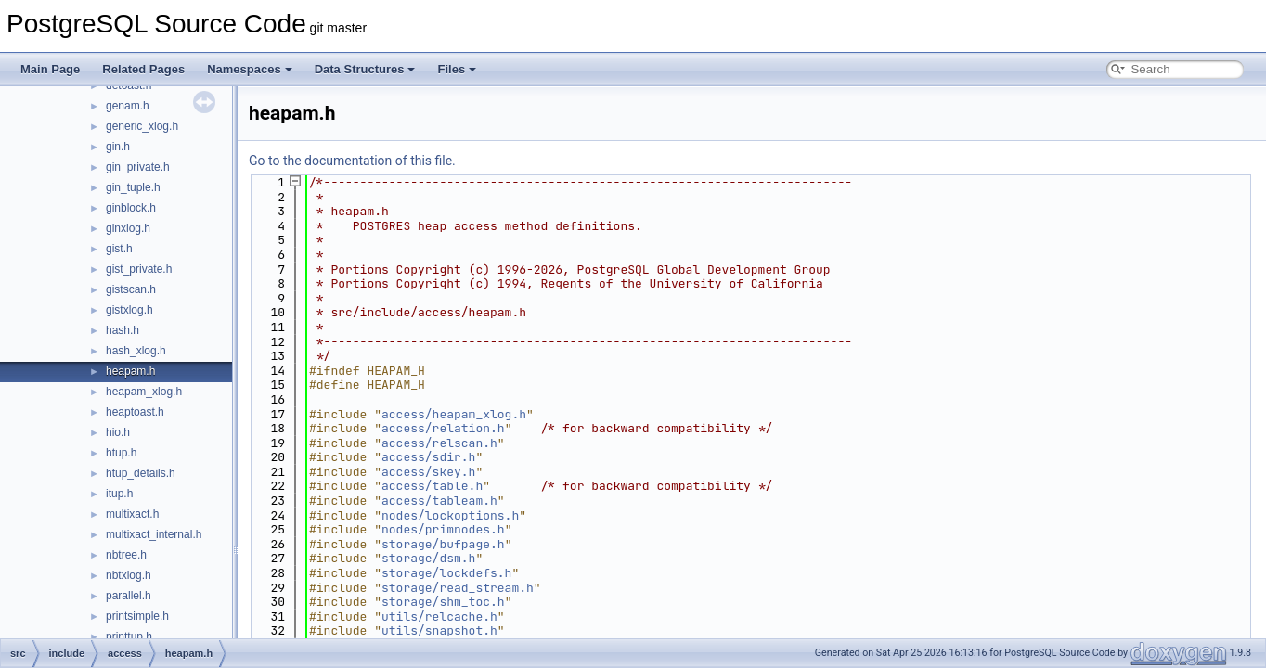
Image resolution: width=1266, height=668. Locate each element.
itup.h (119, 493)
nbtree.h (126, 554)
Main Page (50, 69)
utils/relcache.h (439, 616)
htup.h (121, 452)
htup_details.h (140, 473)
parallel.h (128, 595)
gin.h (118, 146)
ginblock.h (131, 207)
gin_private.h (138, 167)
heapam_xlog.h (144, 391)
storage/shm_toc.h (443, 602)
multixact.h (132, 513)
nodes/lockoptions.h (450, 515)
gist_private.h (139, 269)
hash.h (122, 330)
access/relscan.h (439, 443)
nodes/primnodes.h (443, 529)
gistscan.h (131, 289)
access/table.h (432, 486)
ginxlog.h (128, 228)
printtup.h (129, 636)
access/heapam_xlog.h (453, 414)
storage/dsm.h (428, 558)
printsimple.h (137, 616)
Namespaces (249, 69)
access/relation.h (443, 428)
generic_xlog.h (142, 126)
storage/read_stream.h (457, 588)
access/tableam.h (439, 500)
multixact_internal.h (153, 534)
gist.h (119, 248)
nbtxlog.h (128, 575)
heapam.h (130, 371)
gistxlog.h (129, 309)
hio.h (118, 432)
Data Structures (365, 69)
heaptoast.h (135, 411)
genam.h (127, 105)
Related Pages (143, 69)
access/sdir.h (428, 457)
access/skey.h (428, 472)
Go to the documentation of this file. (352, 160)
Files (456, 69)
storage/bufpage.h (443, 544)
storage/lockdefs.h (446, 573)
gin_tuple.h (133, 187)
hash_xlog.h (136, 350)
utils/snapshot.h (439, 630)
